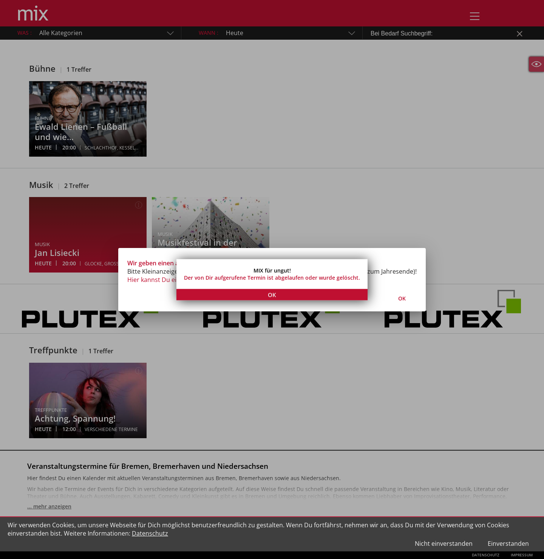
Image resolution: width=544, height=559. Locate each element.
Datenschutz (150, 533)
